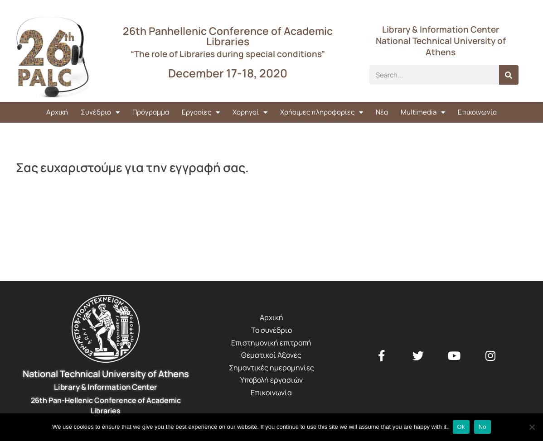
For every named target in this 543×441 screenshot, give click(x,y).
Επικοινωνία (477, 112)
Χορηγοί (250, 112)
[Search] (509, 75)
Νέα (382, 112)
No (482, 426)
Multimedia (423, 112)
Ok (461, 426)
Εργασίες (201, 112)
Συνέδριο (100, 112)
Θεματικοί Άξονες (271, 355)
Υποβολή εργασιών (271, 380)
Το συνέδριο (271, 330)
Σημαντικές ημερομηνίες (271, 368)
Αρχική (57, 112)
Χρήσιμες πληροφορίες (321, 112)
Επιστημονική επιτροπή (271, 343)
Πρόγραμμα (150, 112)
